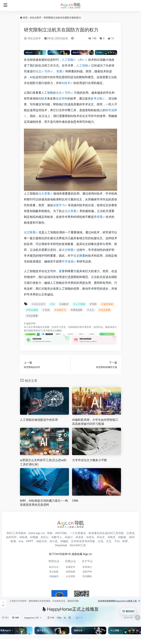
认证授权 (70, 576)
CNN (75, 500)
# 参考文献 (107, 304)
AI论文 (101, 537)
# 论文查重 (104, 310)
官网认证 (70, 561)
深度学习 (59, 205)
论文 (38, 71)
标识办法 (53, 567)
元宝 (108, 541)
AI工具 (27, 327)
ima (21, 541)
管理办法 (53, 561)
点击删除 (57, 330)
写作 (47, 71)
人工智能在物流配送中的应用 (39, 420)
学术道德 (67, 261)
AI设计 (69, 537)
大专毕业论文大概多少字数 (89, 460)
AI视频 (34, 537)
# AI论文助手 (38, 304)
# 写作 (93, 304)
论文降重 (30, 232)
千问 (117, 541)
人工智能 (67, 59)
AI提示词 (41, 541)
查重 (59, 71)
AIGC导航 (61, 533)
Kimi (72, 545)
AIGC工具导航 (43, 330)
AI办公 (45, 537)
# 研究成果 (76, 310)
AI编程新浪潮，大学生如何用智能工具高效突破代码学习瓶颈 (95, 422)
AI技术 (66, 83)
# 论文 (90, 310)
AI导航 (91, 541)
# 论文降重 (32, 315)
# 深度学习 (60, 310)
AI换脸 (122, 537)
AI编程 (64, 541)
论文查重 (44, 193)
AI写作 (13, 537)
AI (80, 59)
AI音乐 (90, 537)
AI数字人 (56, 537)
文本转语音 (77, 541)
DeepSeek (61, 545)
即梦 (125, 541)
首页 (25, 17)
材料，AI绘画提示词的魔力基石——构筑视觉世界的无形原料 (44, 503)
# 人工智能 (79, 304)
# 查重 (46, 310)
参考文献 (96, 98)
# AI (52, 304)
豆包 (100, 541)
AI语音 (80, 537)
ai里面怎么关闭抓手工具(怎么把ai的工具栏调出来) (43, 462)
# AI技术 (64, 304)
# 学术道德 (32, 310)
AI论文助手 (35, 17)
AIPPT (29, 541)
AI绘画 (23, 537)
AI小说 (53, 541)
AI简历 (112, 537)
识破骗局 (53, 576)
